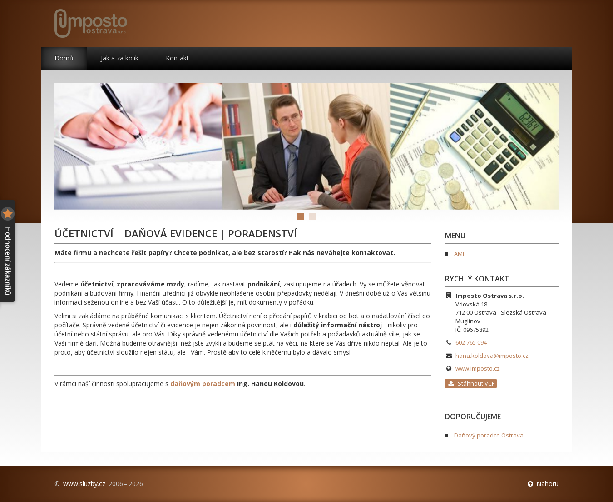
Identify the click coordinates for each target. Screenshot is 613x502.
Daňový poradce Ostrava (489, 435)
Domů (64, 58)
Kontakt (177, 58)
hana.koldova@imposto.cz (492, 355)
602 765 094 (471, 342)
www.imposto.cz (477, 368)
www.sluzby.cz (84, 483)
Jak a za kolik (119, 58)
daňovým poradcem (202, 383)
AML (459, 254)
